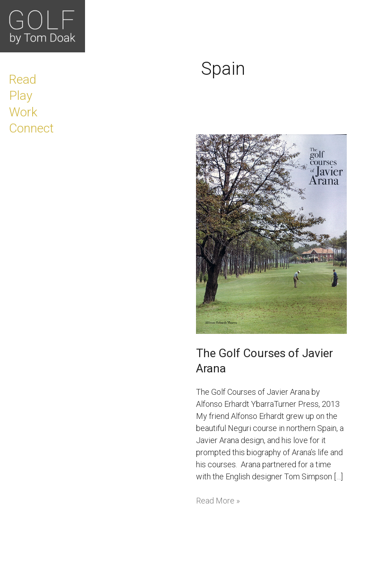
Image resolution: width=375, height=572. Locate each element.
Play (20, 95)
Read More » (218, 500)
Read (22, 79)
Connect (31, 128)
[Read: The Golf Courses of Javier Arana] (271, 233)
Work (23, 112)
